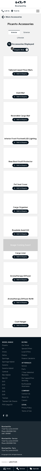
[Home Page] (20, 2)
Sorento (5, 365)
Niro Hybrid (6, 375)
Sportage (5, 358)
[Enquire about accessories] (20, 50)
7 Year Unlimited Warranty (28, 374)
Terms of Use (27, 411)
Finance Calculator (28, 358)
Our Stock (25, 345)
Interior (14, 32)
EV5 (3, 388)
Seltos (4, 355)
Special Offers (27, 349)
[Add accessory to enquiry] (20, 73)
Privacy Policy (27, 408)
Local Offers (26, 352)
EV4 (3, 385)
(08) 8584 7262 (11, 431)
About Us (25, 397)
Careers (24, 400)
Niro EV (5, 378)
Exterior (27, 32)
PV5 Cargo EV (7, 405)
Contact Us (26, 394)
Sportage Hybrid (8, 362)
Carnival (5, 372)
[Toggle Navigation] (37, 11)
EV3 (3, 382)
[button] (20, 62)
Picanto (5, 345)
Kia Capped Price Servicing (28, 379)
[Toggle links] (9, 462)
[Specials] (34, 468)
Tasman (5, 398)
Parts (24, 369)
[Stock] (7, 468)
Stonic (4, 352)
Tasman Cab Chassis (9, 401)
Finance (24, 355)
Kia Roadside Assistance (26, 385)
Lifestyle (20, 38)
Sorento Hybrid (7, 368)
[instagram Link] (6, 415)
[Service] (20, 468)
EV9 (3, 395)
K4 (3, 349)
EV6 (3, 391)
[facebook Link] (3, 415)
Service (24, 366)
